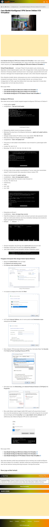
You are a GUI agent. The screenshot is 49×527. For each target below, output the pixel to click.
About (11, 521)
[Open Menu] (44, 2)
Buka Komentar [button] (24, 486)
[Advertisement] (24, 45)
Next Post (5, 476)
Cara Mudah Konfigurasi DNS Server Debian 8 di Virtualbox (20, 89)
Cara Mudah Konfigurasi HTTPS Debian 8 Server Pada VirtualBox (22, 93)
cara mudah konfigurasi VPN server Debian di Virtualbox (27, 64)
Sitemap (30, 521)
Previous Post (43, 476)
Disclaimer (36, 521)
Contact (17, 521)
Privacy (23, 521)
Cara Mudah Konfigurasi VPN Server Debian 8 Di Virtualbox (21, 12)
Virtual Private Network (7, 68)
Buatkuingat (26, 525)
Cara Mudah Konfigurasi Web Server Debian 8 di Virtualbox (20, 91)
